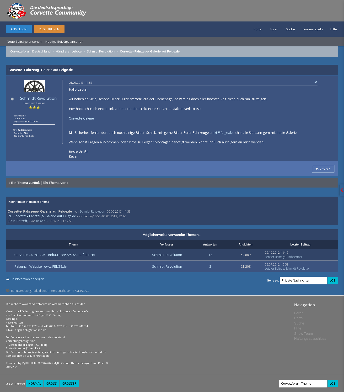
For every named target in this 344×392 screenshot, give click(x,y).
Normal (34, 383)
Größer (69, 383)
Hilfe (333, 29)
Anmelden (19, 29)
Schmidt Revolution (101, 51)
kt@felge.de (224, 132)
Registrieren (49, 29)
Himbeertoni (293, 257)
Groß (51, 383)
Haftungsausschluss (310, 338)
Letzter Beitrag (274, 257)
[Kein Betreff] (18, 221)
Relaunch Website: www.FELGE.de (40, 266)
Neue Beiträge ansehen (24, 41)
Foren (274, 29)
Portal (258, 29)
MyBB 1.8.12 (29, 363)
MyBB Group (62, 363)
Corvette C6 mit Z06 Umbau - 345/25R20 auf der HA (54, 254)
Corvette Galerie (81, 118)
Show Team (303, 333)
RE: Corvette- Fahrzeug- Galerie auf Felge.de (42, 216)
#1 (316, 82)
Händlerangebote (69, 51)
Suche (290, 29)
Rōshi (101, 363)
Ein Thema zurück (25, 183)
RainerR (41, 221)
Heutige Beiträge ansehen (64, 41)
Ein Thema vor (54, 183)
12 (210, 254)
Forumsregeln (313, 29)
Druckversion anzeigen (27, 279)
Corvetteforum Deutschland (30, 51)
